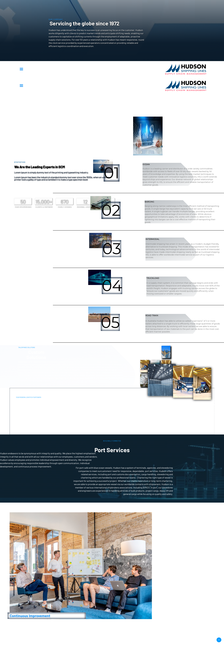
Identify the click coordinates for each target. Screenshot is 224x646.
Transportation (94, 97)
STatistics (58, 97)
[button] (21, 69)
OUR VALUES (166, 97)
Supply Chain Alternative (130, 97)
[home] (185, 69)
